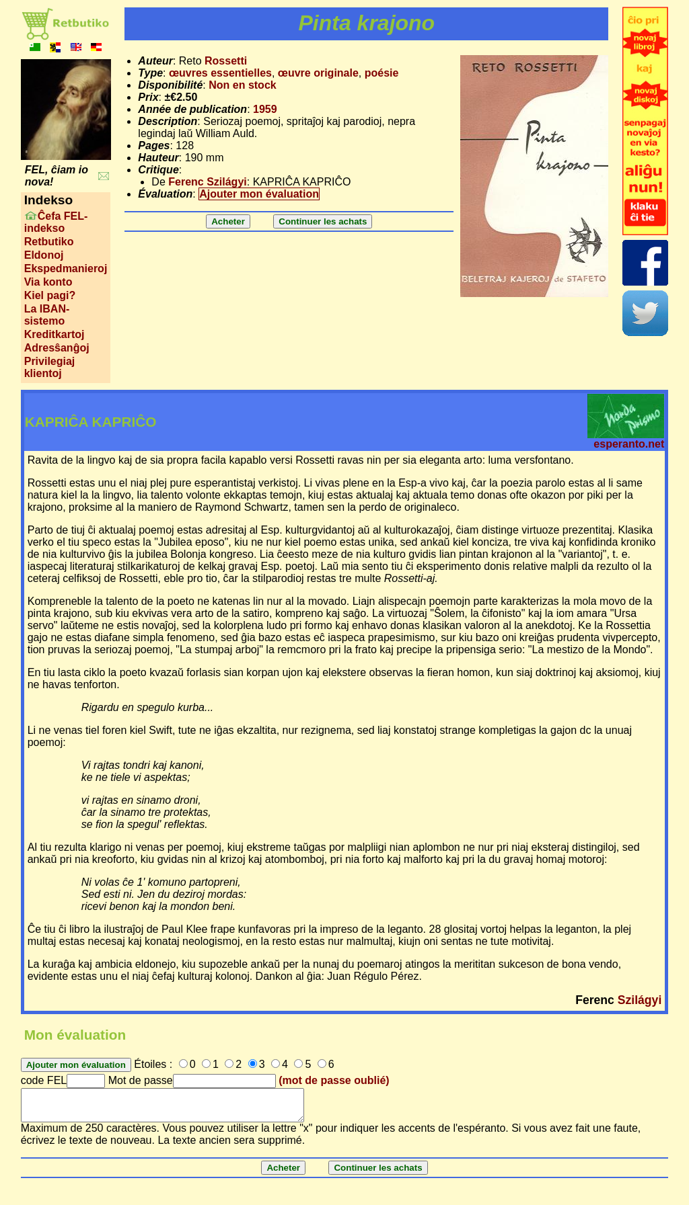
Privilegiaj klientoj (49, 367)
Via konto (48, 282)
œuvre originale (318, 73)
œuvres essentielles (220, 73)
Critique (158, 169)
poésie (382, 73)
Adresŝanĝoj (56, 348)
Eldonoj (44, 255)
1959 (265, 109)
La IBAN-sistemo (47, 315)
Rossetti (226, 61)
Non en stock (242, 85)
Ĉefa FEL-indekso (56, 222)
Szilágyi (640, 1000)
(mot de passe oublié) (334, 1080)
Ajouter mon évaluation (259, 194)
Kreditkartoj (54, 334)
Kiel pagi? (49, 295)
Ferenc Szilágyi (207, 182)
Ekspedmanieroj (66, 268)
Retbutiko (49, 241)
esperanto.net (628, 444)
